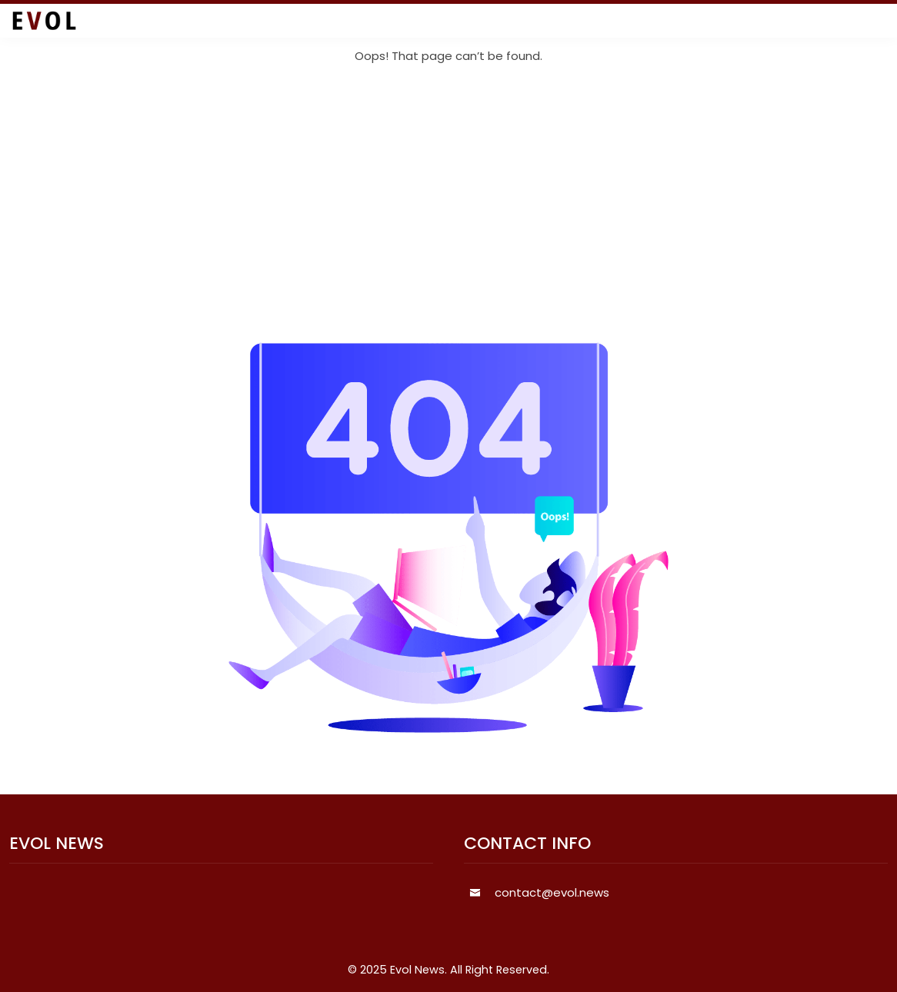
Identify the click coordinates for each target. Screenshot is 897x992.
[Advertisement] (448, 203)
